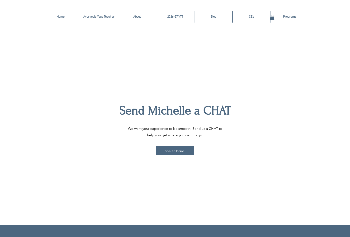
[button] (272, 17)
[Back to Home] (175, 150)
